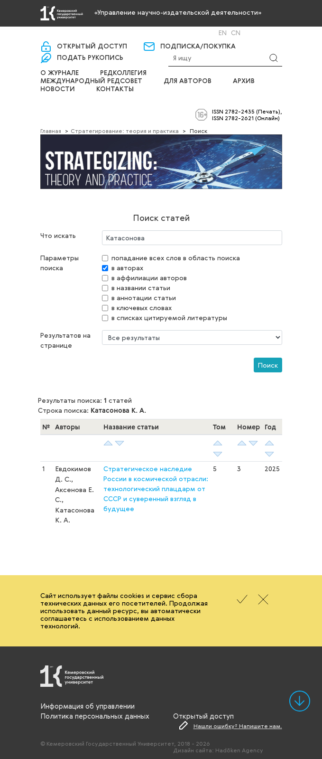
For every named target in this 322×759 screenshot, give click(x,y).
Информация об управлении (87, 706)
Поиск (268, 365)
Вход (178, 32)
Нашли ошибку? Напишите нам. (237, 726)
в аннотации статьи (143, 297)
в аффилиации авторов (149, 277)
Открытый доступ (92, 46)
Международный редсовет (91, 81)
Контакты (115, 89)
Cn (235, 33)
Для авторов (188, 81)
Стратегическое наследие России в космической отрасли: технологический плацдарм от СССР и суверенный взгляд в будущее (155, 488)
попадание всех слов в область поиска (175, 257)
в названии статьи (140, 287)
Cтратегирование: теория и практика (125, 130)
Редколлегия (123, 73)
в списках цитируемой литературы (169, 317)
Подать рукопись (90, 58)
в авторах (127, 267)
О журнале (59, 73)
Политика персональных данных (94, 716)
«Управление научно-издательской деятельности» (177, 12)
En (223, 33)
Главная (50, 130)
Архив (244, 81)
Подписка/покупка (198, 46)
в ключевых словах (141, 307)
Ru (210, 33)
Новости (57, 89)
